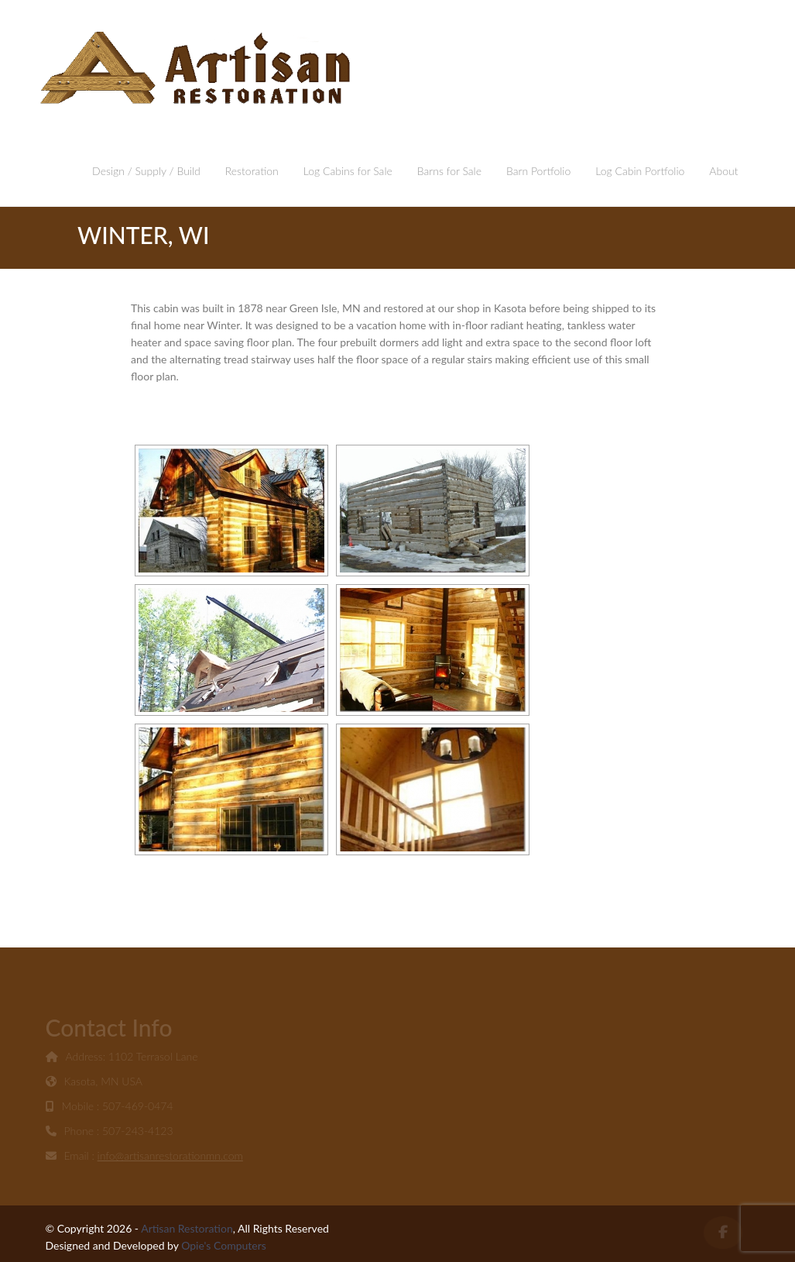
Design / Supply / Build (146, 170)
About (723, 170)
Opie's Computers (223, 1245)
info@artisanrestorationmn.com (170, 1157)
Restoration (252, 170)
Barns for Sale (449, 170)
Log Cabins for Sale (347, 170)
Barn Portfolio (538, 170)
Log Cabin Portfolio (639, 170)
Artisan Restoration (187, 1228)
